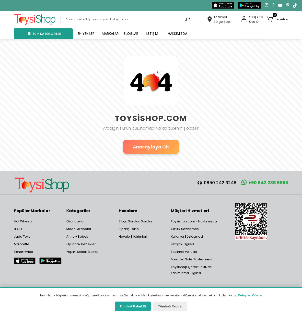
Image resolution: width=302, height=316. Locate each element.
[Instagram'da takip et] (266, 5)
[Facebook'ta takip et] (273, 5)
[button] (277, 19)
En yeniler (86, 33)
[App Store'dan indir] (222, 5)
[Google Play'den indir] (249, 5)
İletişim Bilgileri (182, 244)
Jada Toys (22, 236)
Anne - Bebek (77, 236)
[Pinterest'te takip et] (287, 5)
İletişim (152, 33)
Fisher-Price (23, 251)
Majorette (21, 244)
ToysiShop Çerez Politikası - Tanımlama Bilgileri (193, 270)
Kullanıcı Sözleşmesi (187, 236)
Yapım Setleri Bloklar (82, 251)
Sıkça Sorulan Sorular (135, 221)
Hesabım (128, 211)
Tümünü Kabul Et (133, 306)
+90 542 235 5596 (264, 183)
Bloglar (131, 33)
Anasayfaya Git (151, 147)
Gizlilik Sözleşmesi (185, 229)
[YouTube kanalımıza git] (280, 5)
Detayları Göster (250, 295)
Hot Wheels (23, 221)
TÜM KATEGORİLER (44, 33)
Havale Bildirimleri (133, 236)
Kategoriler (78, 211)
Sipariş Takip (129, 229)
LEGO (18, 229)
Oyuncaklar (75, 221)
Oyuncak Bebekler (81, 244)
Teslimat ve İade (184, 251)
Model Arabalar (78, 229)
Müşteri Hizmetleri (190, 211)
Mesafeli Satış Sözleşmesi (191, 259)
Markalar (110, 33)
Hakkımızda (177, 33)
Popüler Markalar (32, 211)
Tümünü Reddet (170, 306)
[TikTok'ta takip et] (295, 5)
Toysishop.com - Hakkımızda (194, 221)
